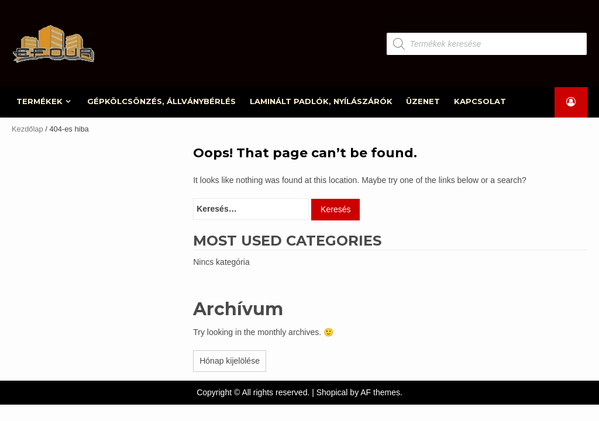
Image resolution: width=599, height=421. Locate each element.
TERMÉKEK (41, 101)
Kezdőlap (27, 129)
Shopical (332, 392)
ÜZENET (425, 101)
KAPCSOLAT (482, 101)
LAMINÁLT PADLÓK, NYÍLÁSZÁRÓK (322, 101)
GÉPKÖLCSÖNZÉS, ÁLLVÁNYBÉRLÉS (162, 101)
